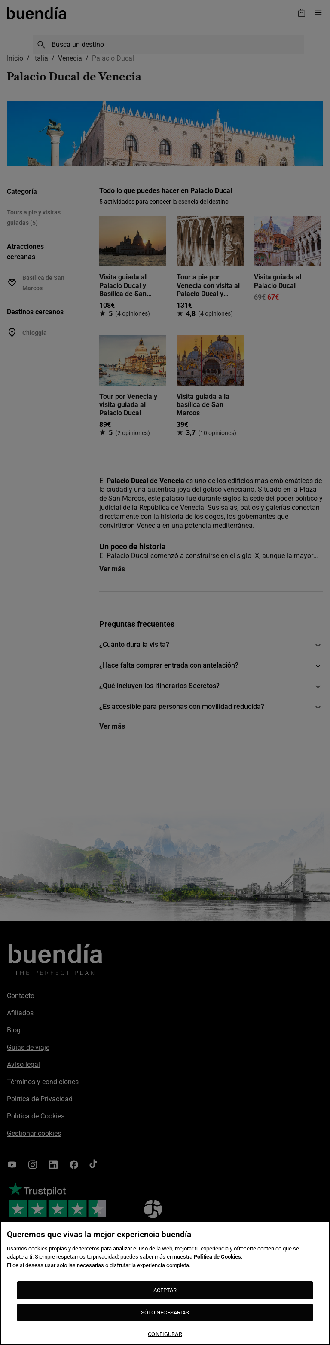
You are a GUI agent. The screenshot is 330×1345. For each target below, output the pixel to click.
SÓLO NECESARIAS (165, 1312)
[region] (165, 1283)
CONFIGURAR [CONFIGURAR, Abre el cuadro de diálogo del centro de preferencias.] (165, 1334)
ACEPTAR (165, 1290)
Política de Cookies (217, 1256)
